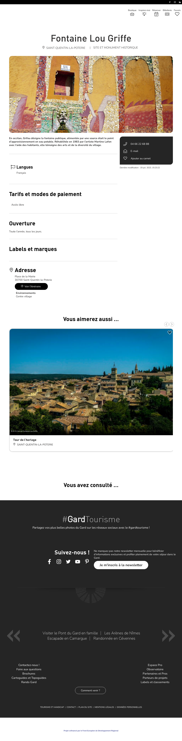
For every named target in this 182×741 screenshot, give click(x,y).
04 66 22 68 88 (140, 144)
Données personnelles (129, 707)
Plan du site (85, 707)
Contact (71, 707)
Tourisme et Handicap (52, 707)
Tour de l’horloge (24, 440)
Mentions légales (104, 707)
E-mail (134, 151)
